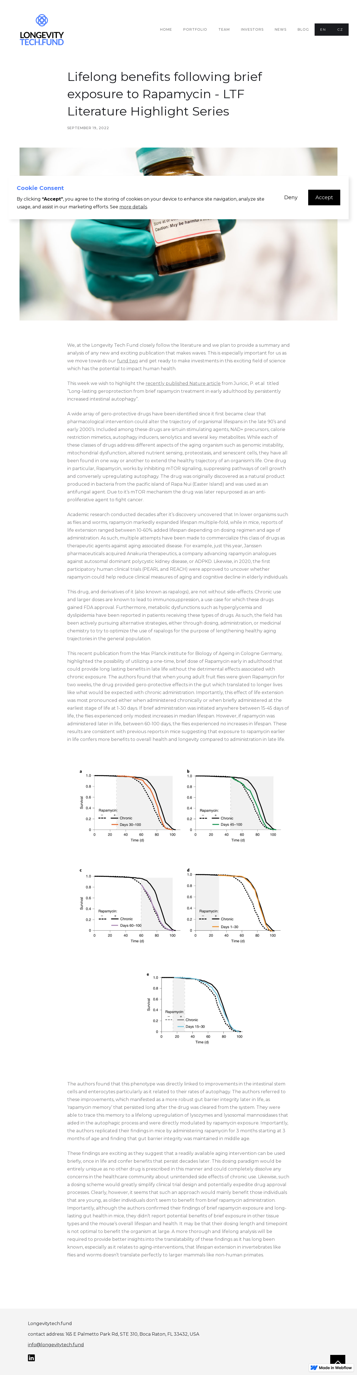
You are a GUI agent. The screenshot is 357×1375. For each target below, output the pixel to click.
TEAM (224, 29)
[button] (291, 197)
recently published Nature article (183, 383)
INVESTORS (252, 29)
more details (133, 206)
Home (166, 29)
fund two (127, 360)
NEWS (280, 29)
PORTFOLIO (195, 29)
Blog (303, 29)
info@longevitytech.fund (56, 1344)
